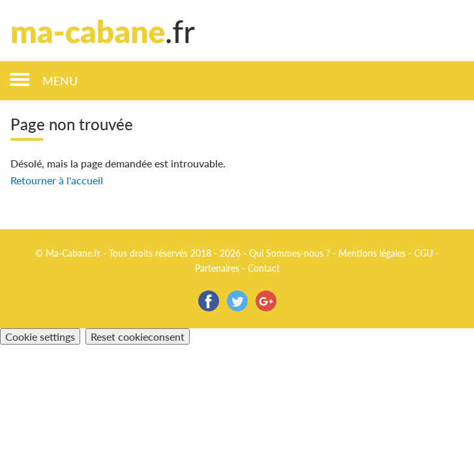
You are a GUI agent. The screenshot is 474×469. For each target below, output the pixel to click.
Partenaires (217, 268)
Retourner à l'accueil (56, 180)
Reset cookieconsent (138, 336)
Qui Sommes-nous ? (289, 253)
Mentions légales (372, 253)
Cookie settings (40, 336)
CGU (423, 253)
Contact (264, 268)
